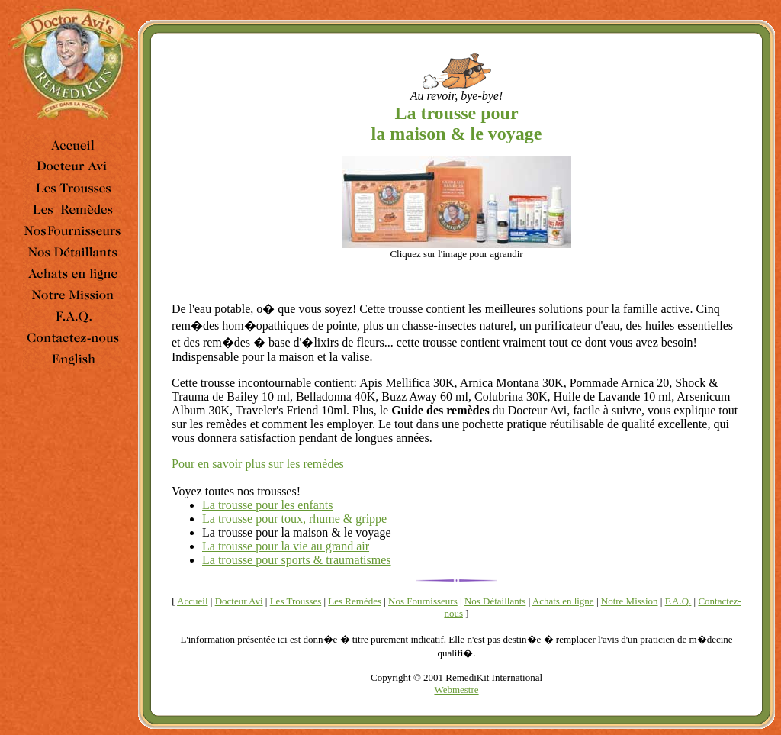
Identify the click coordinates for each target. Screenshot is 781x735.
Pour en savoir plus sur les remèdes (258, 463)
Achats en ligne (563, 601)
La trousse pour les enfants (267, 504)
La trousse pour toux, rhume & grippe (294, 518)
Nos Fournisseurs (423, 601)
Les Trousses (296, 601)
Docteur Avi (239, 601)
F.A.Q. (678, 601)
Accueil (192, 601)
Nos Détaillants (495, 601)
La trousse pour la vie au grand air (285, 546)
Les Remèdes (354, 601)
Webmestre (456, 689)
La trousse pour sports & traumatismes (296, 559)
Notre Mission (629, 601)
